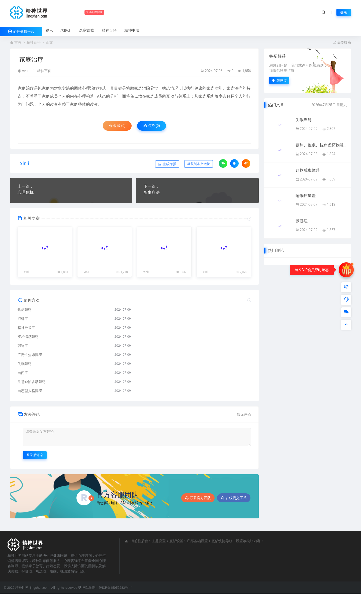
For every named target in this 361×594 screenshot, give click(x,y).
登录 (343, 12)
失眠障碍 (25, 364)
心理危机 (26, 192)
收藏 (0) (116, 126)
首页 (17, 42)
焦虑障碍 (25, 310)
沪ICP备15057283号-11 (116, 588)
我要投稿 (342, 42)
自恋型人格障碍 (30, 391)
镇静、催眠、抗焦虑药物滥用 (321, 145)
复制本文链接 (198, 164)
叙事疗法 (152, 192)
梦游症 (302, 221)
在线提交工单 (234, 498)
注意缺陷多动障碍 (32, 382)
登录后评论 (35, 455)
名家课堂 (86, 30)
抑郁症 (23, 319)
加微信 (279, 80)
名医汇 (66, 30)
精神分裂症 (26, 328)
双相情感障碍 (28, 337)
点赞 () (152, 126)
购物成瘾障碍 (308, 170)
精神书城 (131, 30)
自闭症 (23, 373)
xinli (25, 71)
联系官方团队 (198, 498)
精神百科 (109, 30)
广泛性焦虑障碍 (30, 355)
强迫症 (23, 346)
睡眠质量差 (306, 195)
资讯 (49, 30)
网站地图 (86, 588)
